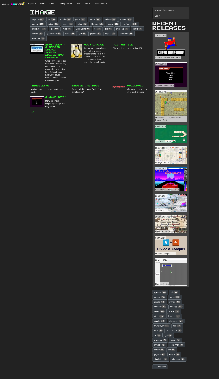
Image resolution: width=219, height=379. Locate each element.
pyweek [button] (37, 33)
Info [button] (87, 4)
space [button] (68, 24)
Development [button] (100, 4)
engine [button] (110, 33)
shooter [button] (126, 19)
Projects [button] (31, 4)
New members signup (164, 10)
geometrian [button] (54, 33)
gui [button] (82, 33)
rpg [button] (55, 29)
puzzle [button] (95, 19)
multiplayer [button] (39, 29)
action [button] (53, 24)
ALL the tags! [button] (160, 367)
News (42, 4)
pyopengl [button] (122, 29)
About (51, 4)
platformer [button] (130, 24)
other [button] (82, 24)
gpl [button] (108, 29)
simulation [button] (126, 33)
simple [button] (113, 24)
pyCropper (135, 86)
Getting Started (65, 4)
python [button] (110, 19)
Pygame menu (55, 97)
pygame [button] (38, 19)
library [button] (70, 33)
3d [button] (97, 29)
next (32, 112)
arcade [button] (65, 19)
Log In (157, 16)
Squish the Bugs (85, 86)
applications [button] (83, 29)
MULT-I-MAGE (94, 45)
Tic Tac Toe (123, 45)
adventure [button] (38, 38)
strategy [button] (38, 24)
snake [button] (137, 29)
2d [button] (52, 19)
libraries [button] (97, 24)
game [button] (80, 19)
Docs (78, 4)
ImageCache (40, 86)
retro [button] (67, 29)
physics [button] (95, 33)
